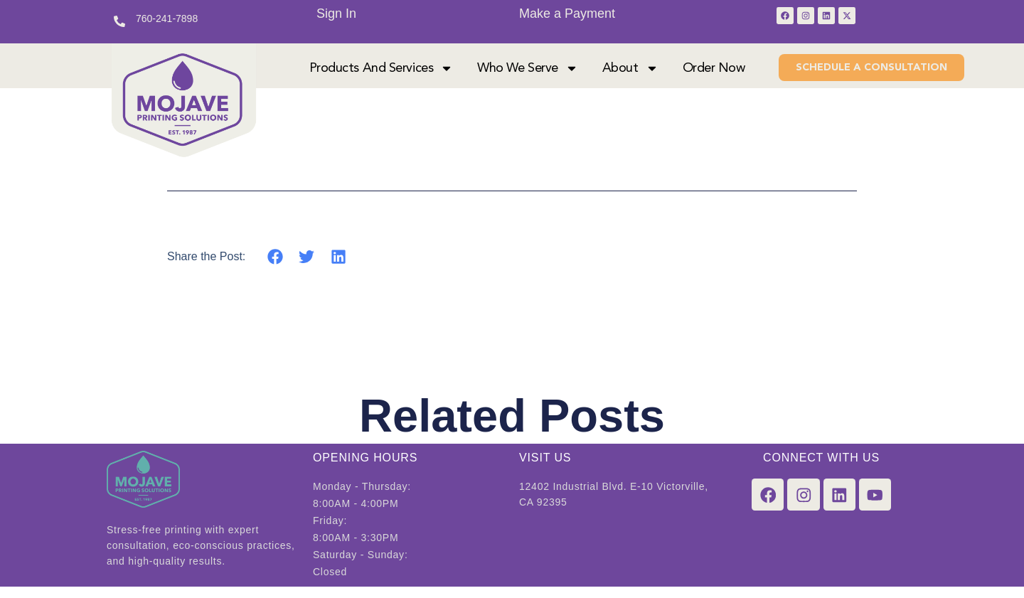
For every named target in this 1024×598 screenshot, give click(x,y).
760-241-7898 (167, 18)
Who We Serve (527, 74)
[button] (275, 268)
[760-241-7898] (119, 21)
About (630, 74)
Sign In (336, 13)
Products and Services (381, 74)
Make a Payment (567, 13)
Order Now (714, 74)
